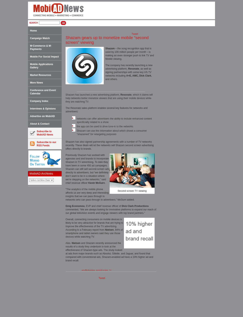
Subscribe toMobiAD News (41, 133)
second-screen (102, 270)
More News (36, 82)
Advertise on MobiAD (42, 116)
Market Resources (40, 75)
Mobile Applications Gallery (41, 66)
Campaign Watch (40, 38)
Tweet (135, 34)
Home (33, 30)
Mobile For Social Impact (44, 56)
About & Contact (39, 123)
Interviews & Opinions (43, 108)
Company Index (39, 101)
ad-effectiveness (88, 270)
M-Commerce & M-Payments (40, 47)
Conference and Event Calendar (43, 92)
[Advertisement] (46, 252)
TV (110, 270)
